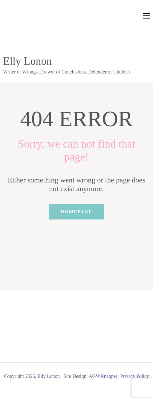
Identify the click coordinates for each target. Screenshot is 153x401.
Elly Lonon (27, 61)
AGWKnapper (103, 376)
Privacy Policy (134, 376)
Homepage (76, 211)
